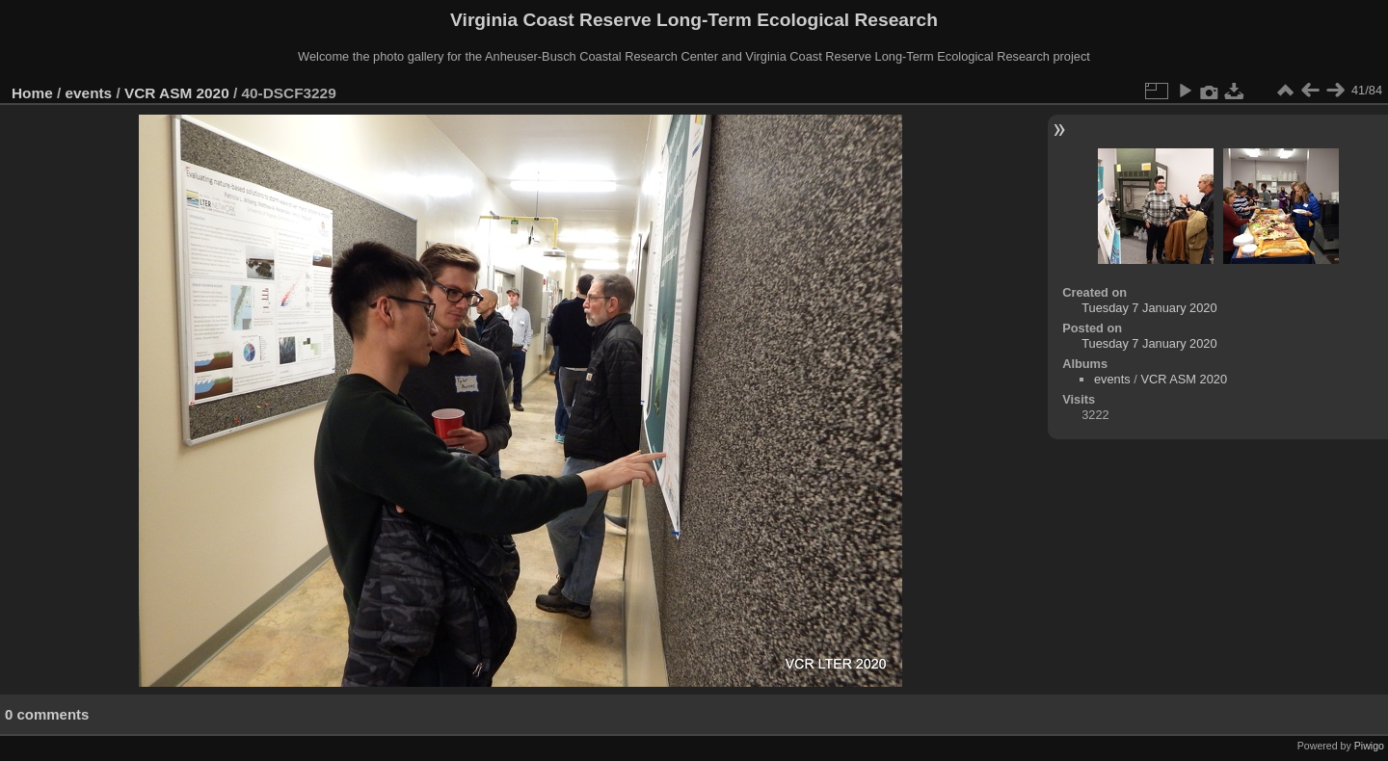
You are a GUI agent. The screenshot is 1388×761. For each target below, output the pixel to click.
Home (32, 93)
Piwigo (1369, 745)
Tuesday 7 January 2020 (1148, 308)
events (89, 93)
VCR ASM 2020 (176, 93)
